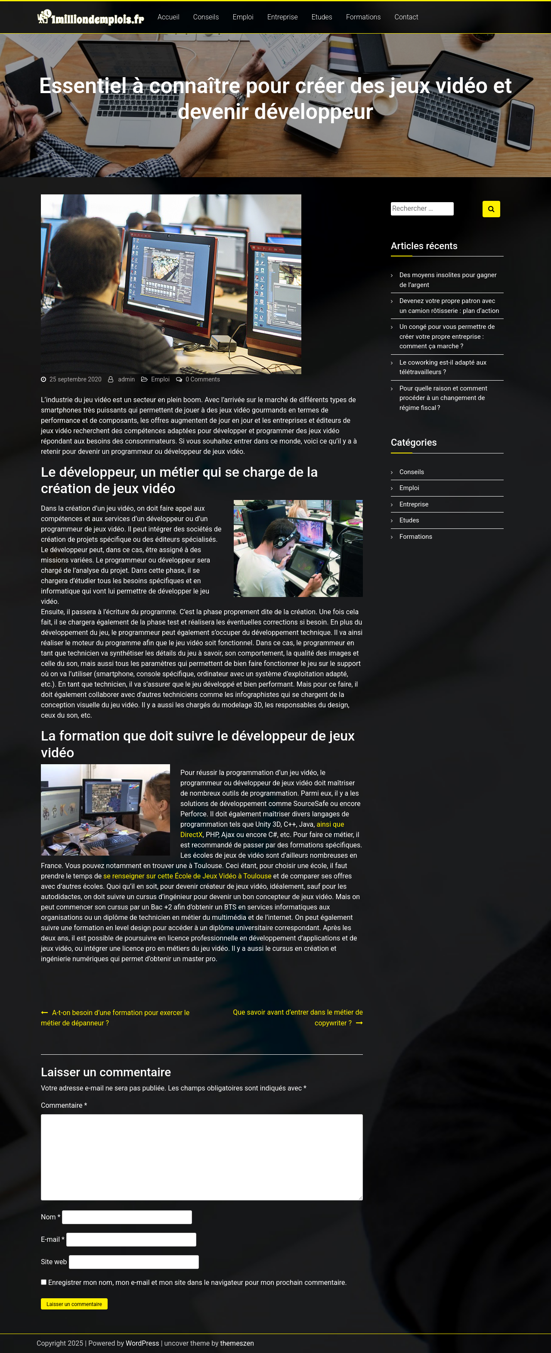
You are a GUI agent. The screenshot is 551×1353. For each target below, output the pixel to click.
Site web (54, 1262)
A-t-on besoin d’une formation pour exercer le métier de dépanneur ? (115, 1018)
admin (126, 379)
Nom (50, 1217)
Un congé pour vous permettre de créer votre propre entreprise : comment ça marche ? (447, 336)
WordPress (142, 1343)
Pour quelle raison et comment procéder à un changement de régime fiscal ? (443, 398)
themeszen (237, 1343)
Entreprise (282, 17)
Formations (363, 17)
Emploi (243, 17)
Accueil (169, 17)
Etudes (322, 17)
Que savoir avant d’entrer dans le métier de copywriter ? (298, 1017)
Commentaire (64, 1105)
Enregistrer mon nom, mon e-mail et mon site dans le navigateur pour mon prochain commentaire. (197, 1282)
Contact (406, 17)
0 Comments (203, 379)
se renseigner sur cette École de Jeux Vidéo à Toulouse (187, 876)
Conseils (206, 17)
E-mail (53, 1239)
